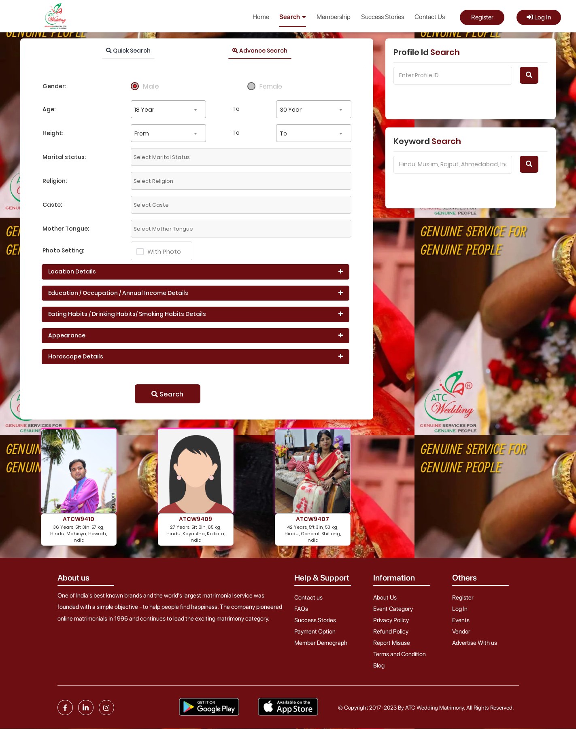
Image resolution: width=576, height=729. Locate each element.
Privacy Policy (391, 620)
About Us (385, 597)
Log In (539, 17)
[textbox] (204, 157)
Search (167, 394)
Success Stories (382, 17)
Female (270, 86)
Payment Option (315, 631)
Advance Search (259, 51)
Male (151, 86)
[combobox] (168, 109)
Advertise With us (474, 642)
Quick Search (128, 51)
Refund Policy (390, 631)
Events (461, 620)
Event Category (393, 608)
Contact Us (429, 17)
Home (261, 17)
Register (482, 17)
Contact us (308, 597)
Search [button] (292, 17)
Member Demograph (320, 642)
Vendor (461, 631)
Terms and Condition (399, 654)
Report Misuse (391, 642)
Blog (379, 665)
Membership (334, 17)
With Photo (158, 251)
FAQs (301, 608)
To (236, 109)
